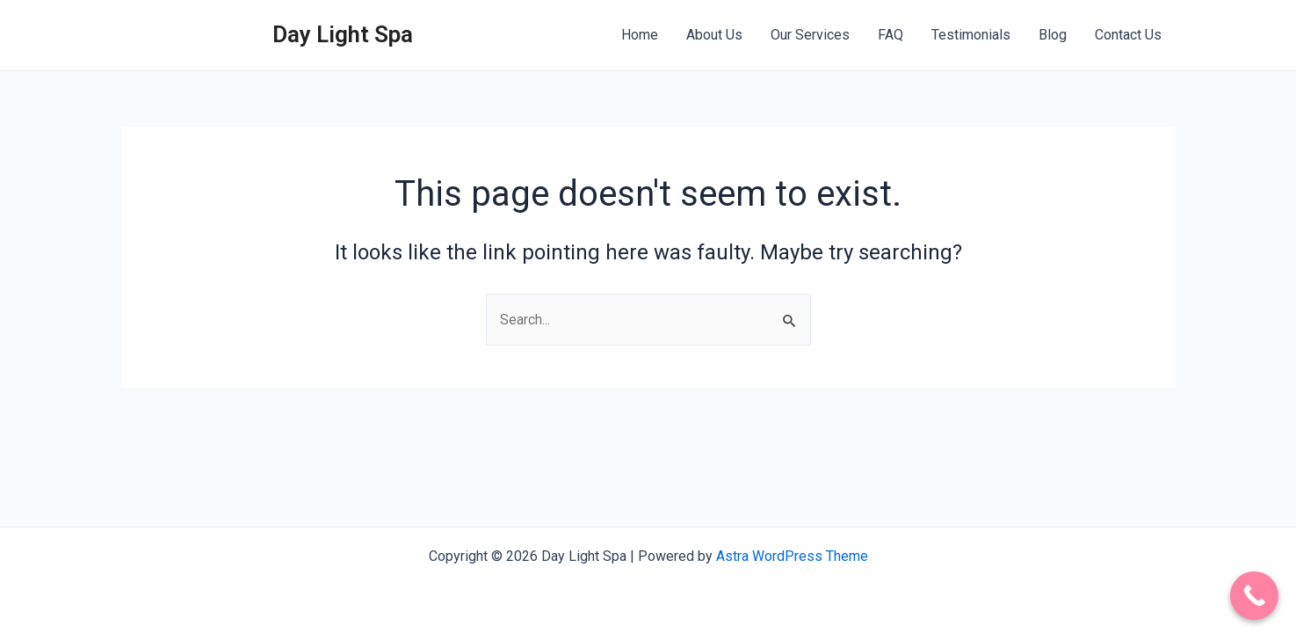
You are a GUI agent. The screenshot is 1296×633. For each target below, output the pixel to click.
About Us (714, 34)
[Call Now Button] (1254, 595)
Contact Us (1128, 34)
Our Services (810, 34)
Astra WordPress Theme (792, 556)
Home (639, 34)
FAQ (890, 34)
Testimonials (970, 34)
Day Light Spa (342, 34)
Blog (1053, 34)
